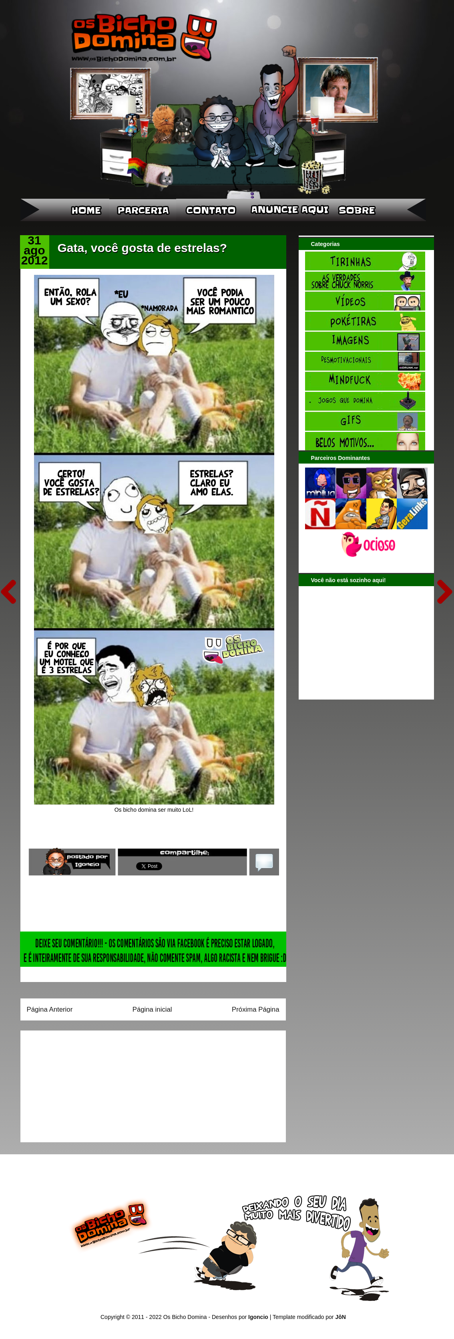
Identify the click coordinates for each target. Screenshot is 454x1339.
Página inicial (152, 1009)
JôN (340, 1317)
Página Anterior (50, 1009)
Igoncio (258, 1317)
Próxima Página (255, 1009)
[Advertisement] (77, 1084)
